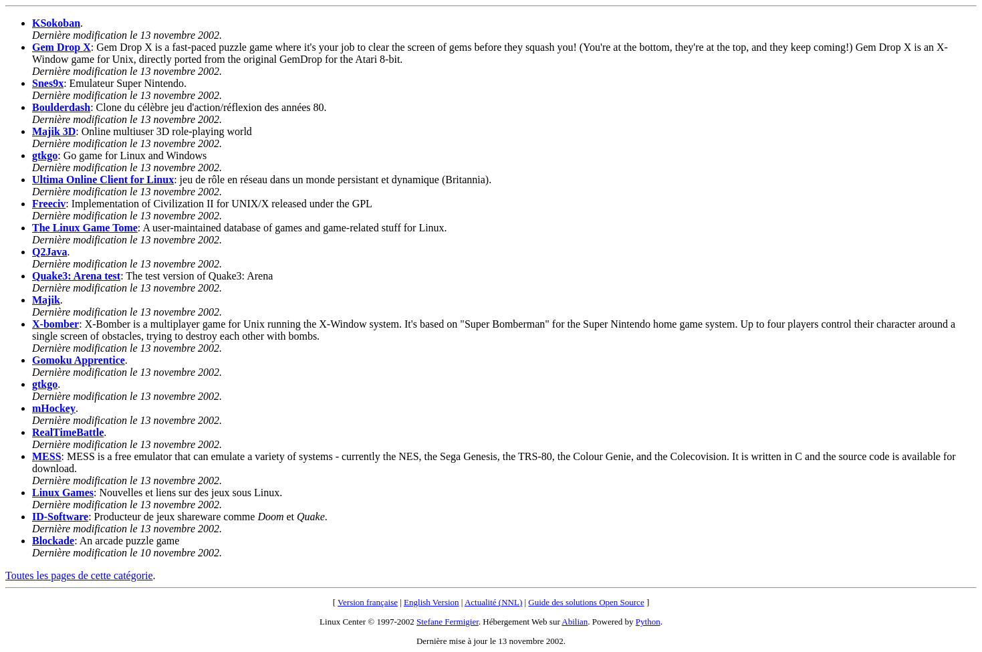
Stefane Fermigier (447, 622)
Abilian (575, 622)
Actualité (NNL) (493, 602)
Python (648, 622)
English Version (431, 602)
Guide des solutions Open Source (586, 602)
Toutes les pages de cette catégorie (79, 575)
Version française (368, 602)
